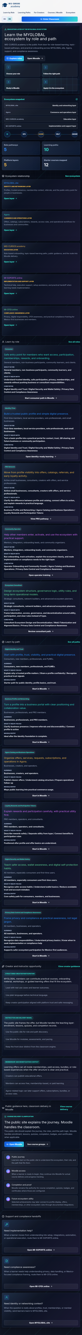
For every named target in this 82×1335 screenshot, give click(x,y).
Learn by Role (8, 13)
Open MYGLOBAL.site (41, 1323)
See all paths (74, 642)
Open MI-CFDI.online (41, 1286)
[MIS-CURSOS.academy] (11, 5)
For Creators (39, 13)
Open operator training (41, 575)
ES (5, 19)
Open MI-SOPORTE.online (41, 1250)
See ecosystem (72, 176)
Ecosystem (70, 13)
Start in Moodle (41, 689)
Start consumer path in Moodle (41, 398)
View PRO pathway (41, 519)
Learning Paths (24, 13)
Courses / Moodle (55, 13)
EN (10, 19)
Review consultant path (41, 631)
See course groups (37, 1144)
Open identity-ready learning (41, 456)
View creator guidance (69, 966)
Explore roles (14, 58)
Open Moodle (35, 58)
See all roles (74, 342)
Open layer (10, 198)
